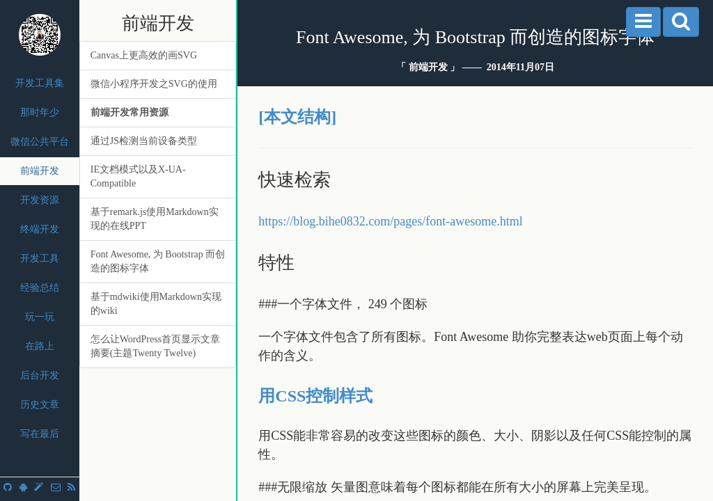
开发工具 (39, 258)
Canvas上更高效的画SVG (144, 55)
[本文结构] (297, 117)
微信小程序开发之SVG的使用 (154, 84)
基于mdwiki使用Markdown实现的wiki (156, 304)
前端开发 (39, 171)
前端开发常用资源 (130, 112)
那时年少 (39, 112)
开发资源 (39, 200)
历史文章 (39, 404)
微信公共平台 (39, 141)
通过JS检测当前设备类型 (144, 141)
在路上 (39, 346)
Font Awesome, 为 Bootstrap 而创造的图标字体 (158, 261)
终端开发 (39, 229)
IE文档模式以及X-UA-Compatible (138, 176)
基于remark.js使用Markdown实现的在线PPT (155, 219)
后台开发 (39, 375)
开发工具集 (39, 83)
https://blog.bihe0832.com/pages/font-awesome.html (390, 221)
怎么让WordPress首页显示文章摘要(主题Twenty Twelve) (155, 346)
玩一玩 (39, 317)
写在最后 (39, 434)
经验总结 (39, 288)
